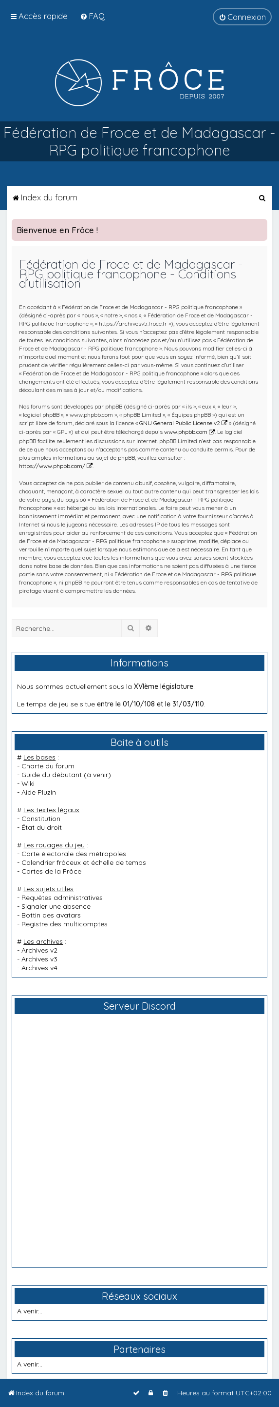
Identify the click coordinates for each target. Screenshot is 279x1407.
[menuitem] (92, 15)
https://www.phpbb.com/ (52, 465)
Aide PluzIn (38, 792)
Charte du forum (47, 766)
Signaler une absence (56, 906)
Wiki (28, 783)
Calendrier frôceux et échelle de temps (83, 862)
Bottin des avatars (51, 915)
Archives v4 (39, 967)
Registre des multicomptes (64, 923)
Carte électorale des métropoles (73, 853)
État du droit (41, 827)
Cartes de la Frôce (51, 871)
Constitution (40, 818)
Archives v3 (39, 959)
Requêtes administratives (62, 897)
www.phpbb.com (185, 431)
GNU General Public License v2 (179, 423)
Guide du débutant (51, 774)
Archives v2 (39, 950)
